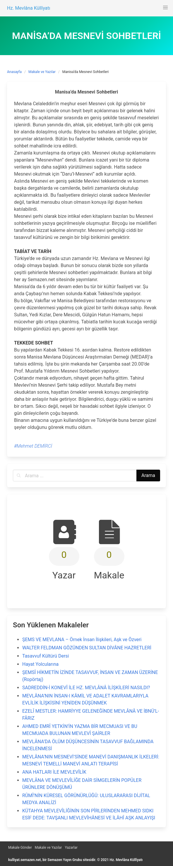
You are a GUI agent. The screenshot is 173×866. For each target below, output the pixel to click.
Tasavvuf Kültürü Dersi (45, 656)
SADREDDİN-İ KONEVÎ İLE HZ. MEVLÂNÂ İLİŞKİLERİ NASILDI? (86, 687)
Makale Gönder (20, 847)
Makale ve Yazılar (42, 72)
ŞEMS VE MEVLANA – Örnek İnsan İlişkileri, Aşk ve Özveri (81, 639)
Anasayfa (14, 72)
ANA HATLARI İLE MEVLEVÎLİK (54, 772)
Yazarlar (71, 847)
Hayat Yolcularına (40, 664)
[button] (165, 7)
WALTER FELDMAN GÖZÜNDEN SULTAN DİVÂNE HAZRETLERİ (86, 648)
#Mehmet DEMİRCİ (33, 446)
